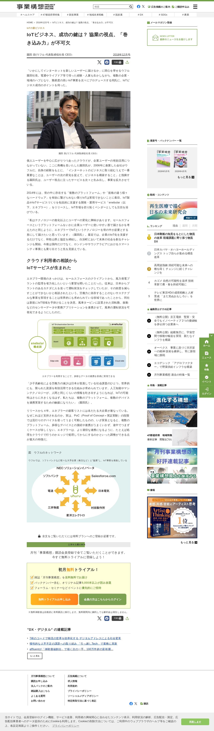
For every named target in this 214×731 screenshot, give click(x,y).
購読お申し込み (39, 681)
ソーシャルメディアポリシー (83, 696)
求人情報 (72, 681)
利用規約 (72, 686)
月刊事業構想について (43, 676)
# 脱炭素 (118, 14)
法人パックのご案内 (41, 686)
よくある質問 (38, 696)
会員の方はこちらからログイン (102, 599)
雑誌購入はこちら (40, 691)
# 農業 (185, 14)
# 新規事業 (73, 14)
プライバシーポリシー (79, 691)
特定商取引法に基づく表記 (82, 701)
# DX (140, 14)
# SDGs (163, 14)
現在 (175, 225)
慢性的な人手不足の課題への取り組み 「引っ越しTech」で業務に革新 (73, 643)
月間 (194, 225)
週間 (185, 225)
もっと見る (34, 656)
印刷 (117, 62)
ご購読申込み (180, 7)
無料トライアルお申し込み (54, 599)
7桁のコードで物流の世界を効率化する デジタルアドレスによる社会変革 (75, 638)
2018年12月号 (121, 54)
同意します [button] (195, 721)
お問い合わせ (38, 701)
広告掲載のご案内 (159, 7)
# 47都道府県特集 (50, 14)
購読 (144, 703)
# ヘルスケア (28, 14)
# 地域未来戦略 (95, 14)
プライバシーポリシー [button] (65, 725)
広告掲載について (77, 676)
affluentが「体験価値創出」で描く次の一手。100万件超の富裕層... (71, 649)
